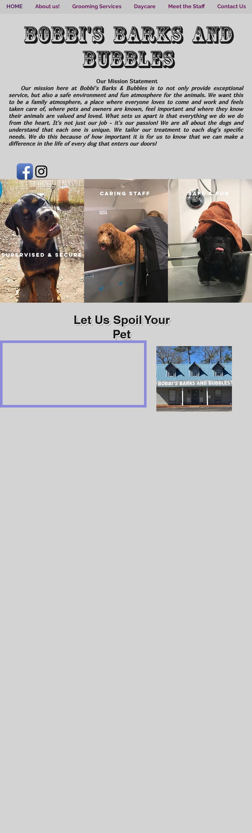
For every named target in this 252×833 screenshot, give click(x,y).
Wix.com (73, 830)
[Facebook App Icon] (25, 171)
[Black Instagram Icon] (41, 171)
